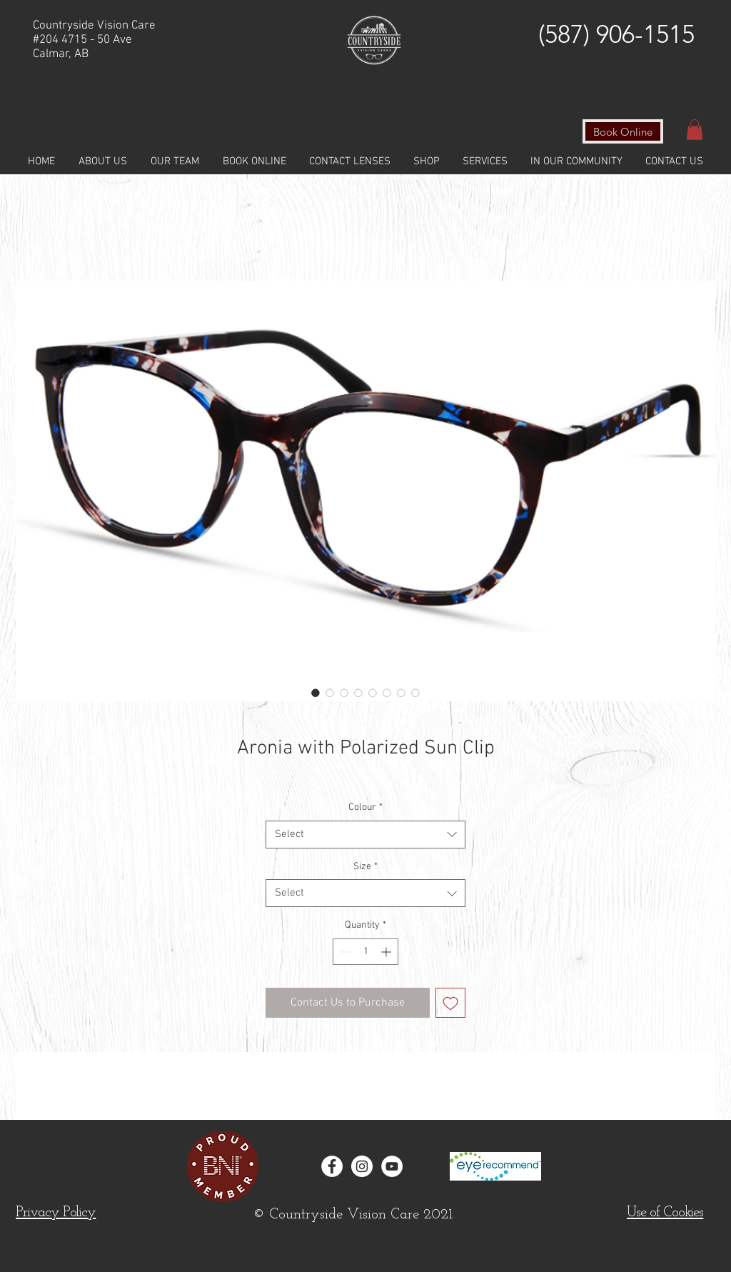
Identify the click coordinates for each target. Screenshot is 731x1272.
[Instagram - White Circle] (362, 1166)
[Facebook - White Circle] (332, 1166)
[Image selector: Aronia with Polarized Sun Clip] (315, 693)
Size (365, 867)
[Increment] (387, 951)
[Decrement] (344, 951)
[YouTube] (392, 1166)
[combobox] (365, 834)
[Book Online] (623, 131)
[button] (694, 129)
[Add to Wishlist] (450, 1003)
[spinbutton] (365, 951)
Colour (365, 807)
